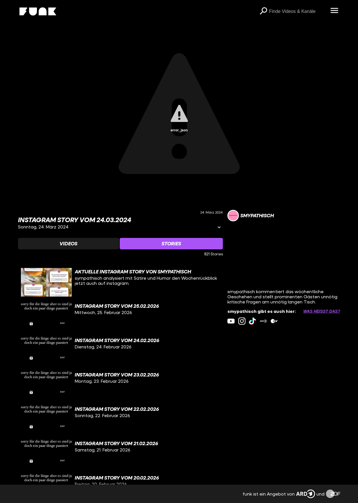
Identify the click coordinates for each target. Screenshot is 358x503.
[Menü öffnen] (334, 10)
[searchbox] (297, 11)
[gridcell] (120, 282)
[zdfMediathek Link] (274, 321)
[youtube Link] (231, 321)
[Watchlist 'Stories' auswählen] (171, 243)
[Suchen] (263, 11)
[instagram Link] (241, 321)
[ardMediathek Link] (263, 321)
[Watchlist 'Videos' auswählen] (68, 243)
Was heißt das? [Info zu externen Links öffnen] (321, 311)
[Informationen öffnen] (219, 227)
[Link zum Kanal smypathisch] (250, 215)
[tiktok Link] (252, 321)
